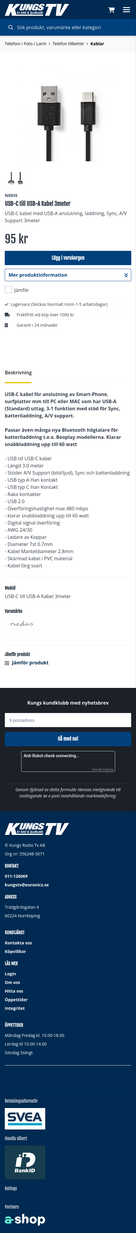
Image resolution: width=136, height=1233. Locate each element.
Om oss (12, 982)
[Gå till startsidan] (37, 10)
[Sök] (68, 27)
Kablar (97, 43)
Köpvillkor (15, 951)
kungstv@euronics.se (27, 885)
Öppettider (16, 999)
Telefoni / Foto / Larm (25, 43)
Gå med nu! (68, 739)
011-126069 (16, 876)
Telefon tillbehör (68, 43)
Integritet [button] (15, 1008)
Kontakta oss (18, 943)
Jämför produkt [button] (27, 662)
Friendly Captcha (102, 769)
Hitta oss (14, 991)
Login (10, 974)
